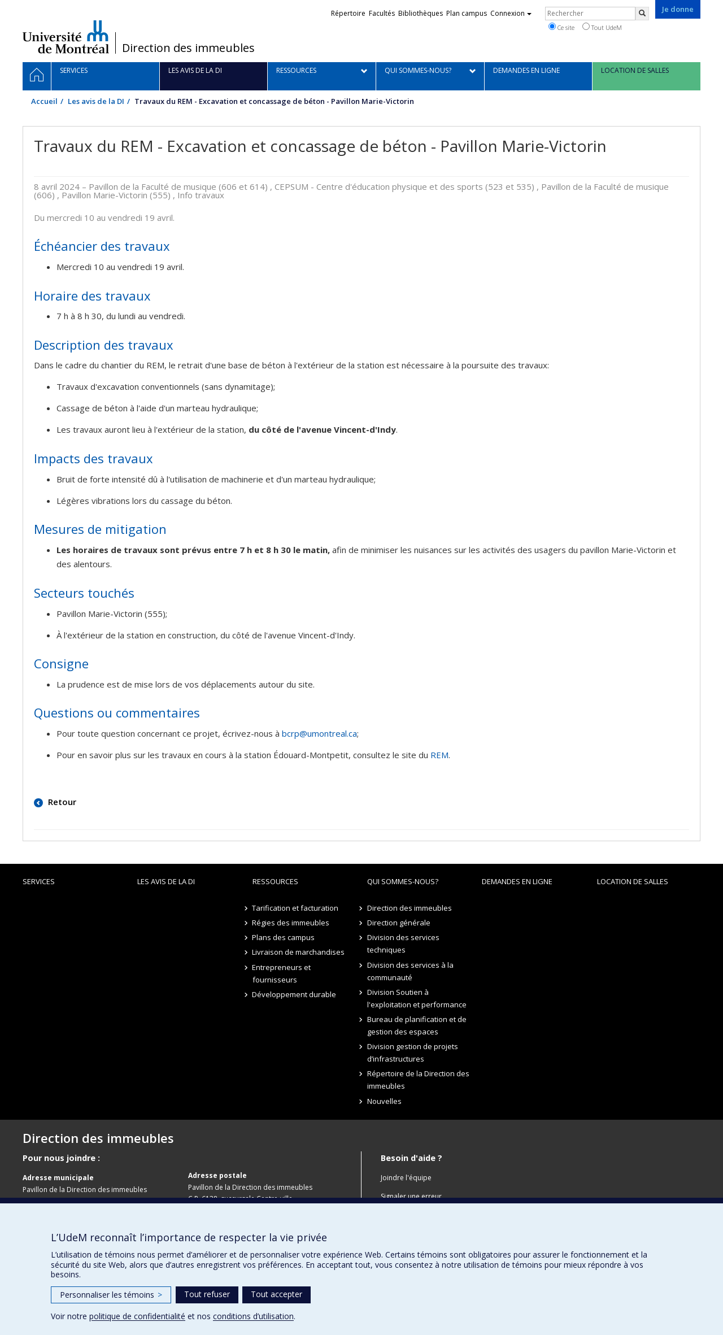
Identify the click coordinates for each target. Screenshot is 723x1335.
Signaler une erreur (411, 1196)
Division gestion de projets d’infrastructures (412, 1052)
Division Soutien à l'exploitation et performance (417, 998)
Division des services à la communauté (410, 971)
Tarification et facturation (295, 908)
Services (39, 881)
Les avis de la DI (96, 101)
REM (439, 754)
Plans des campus (283, 937)
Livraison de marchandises (298, 952)
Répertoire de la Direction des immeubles (418, 1079)
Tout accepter (276, 1294)
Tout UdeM (602, 27)
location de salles (632, 881)
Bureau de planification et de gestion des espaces (417, 1025)
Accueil (44, 101)
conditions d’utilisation (253, 1316)
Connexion (511, 13)
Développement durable (294, 994)
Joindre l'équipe (406, 1177)
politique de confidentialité (137, 1316)
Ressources (275, 881)
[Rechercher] (642, 13)
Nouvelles (384, 1101)
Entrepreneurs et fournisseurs (281, 973)
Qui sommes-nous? (402, 881)
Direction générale (398, 922)
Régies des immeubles (291, 922)
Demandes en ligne (517, 881)
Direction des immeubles (188, 48)
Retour (61, 801)
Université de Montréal (66, 37)
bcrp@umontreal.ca (319, 733)
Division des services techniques (403, 943)
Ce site (561, 27)
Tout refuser (207, 1294)
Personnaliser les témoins (111, 1294)
